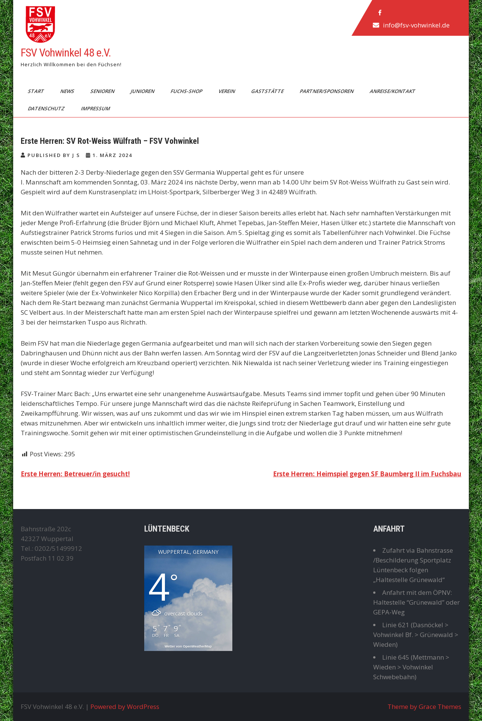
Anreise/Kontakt (393, 91)
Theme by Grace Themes (424, 706)
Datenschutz (47, 108)
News (67, 91)
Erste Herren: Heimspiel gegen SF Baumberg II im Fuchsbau (367, 473)
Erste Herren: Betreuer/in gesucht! (75, 473)
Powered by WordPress (124, 706)
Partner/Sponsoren (327, 91)
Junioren (143, 91)
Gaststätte (267, 91)
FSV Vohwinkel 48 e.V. (66, 52)
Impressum (96, 108)
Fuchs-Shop (187, 91)
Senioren (103, 91)
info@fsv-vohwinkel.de (416, 25)
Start (36, 91)
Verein (227, 91)
